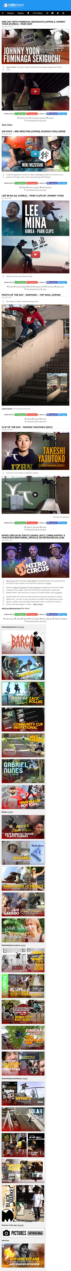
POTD (43, 419)
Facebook (53, 114)
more (22, 627)
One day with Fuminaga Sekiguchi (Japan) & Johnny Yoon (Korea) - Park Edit (33, 23)
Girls (31, 287)
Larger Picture (7, 409)
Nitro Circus (10, 581)
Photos (29, 419)
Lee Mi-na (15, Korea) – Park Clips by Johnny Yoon (33, 195)
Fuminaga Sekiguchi (39, 118)
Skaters (10, 13)
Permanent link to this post (36, 120)
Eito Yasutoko (35, 587)
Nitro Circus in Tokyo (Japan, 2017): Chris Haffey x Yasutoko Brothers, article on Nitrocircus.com (33, 536)
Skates (21, 13)
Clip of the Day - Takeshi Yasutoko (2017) (27, 427)
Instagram (33, 114)
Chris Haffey (32, 581)
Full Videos (38, 13)
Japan (51, 118)
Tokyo (19, 619)
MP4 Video (56, 517)
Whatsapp (21, 114)
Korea (11, 287)
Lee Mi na (51, 287)
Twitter (63, 114)
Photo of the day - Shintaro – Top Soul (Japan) (31, 295)
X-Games (58, 592)
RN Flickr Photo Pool (23, 409)
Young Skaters (33, 187)
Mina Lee (60, 287)
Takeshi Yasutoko (32, 527)
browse (20, 1225)
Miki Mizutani (46, 187)
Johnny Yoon (24, 118)
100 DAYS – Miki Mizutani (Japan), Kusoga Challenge (34, 131)
